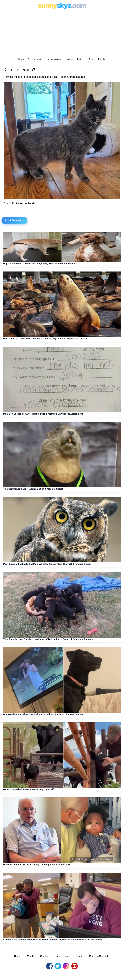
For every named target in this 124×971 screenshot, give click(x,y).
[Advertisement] (62, 34)
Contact (44, 956)
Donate (79, 956)
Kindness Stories (55, 59)
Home (17, 956)
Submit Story (61, 956)
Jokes (91, 59)
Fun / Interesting (35, 59)
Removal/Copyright (99, 956)
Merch (30, 956)
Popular (102, 59)
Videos (70, 59)
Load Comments (14, 220)
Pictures (81, 59)
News (21, 59)
